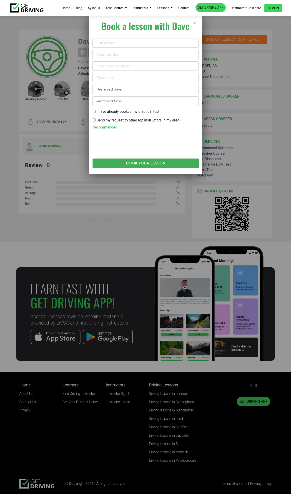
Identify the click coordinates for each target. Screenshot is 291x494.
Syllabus (94, 8)
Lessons (163, 8)
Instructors (141, 8)
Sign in (273, 8)
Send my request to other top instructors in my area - (137, 123)
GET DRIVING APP (210, 7)
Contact (183, 8)
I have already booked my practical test (126, 111)
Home (66, 8)
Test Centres (115, 8)
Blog (79, 8)
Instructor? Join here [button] (246, 8)
